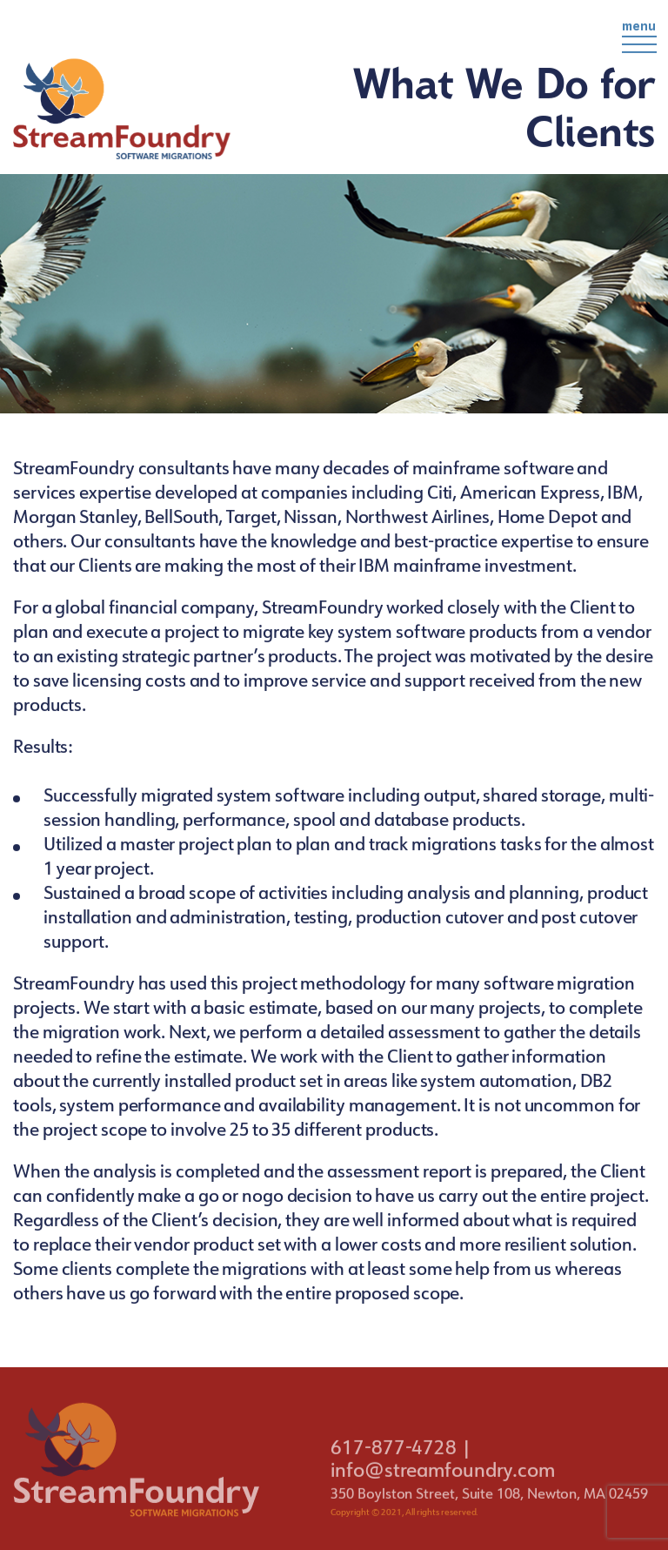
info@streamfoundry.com (443, 1482)
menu (639, 40)
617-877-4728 (394, 1459)
